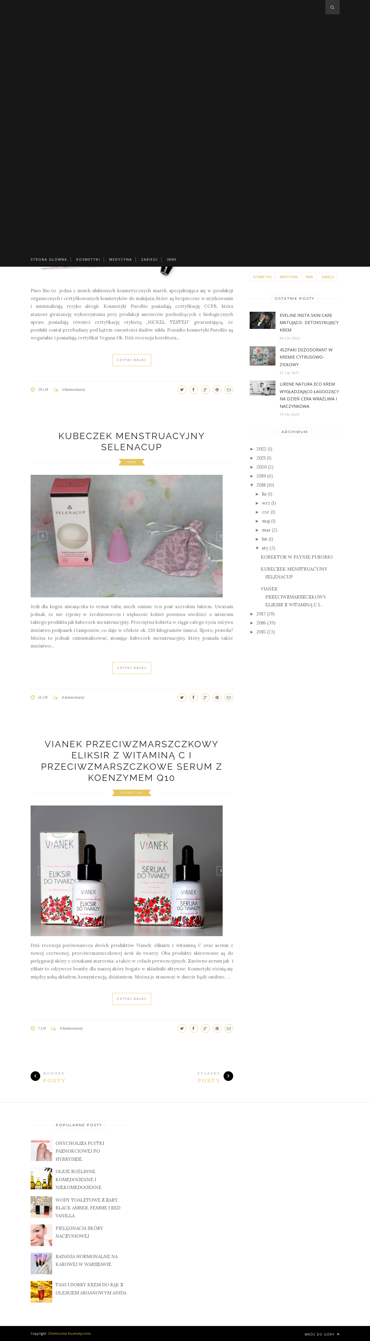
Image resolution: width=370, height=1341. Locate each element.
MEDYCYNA (120, 259)
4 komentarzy (73, 697)
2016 (261, 623)
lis (264, 494)
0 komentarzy (73, 389)
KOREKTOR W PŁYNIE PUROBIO (296, 557)
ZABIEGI (149, 259)
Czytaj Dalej (131, 360)
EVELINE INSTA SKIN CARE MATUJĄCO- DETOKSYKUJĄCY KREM (309, 322)
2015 (261, 632)
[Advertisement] (185, 42)
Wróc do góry (322, 1334)
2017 (261, 614)
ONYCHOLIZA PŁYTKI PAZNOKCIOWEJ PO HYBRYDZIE (80, 1151)
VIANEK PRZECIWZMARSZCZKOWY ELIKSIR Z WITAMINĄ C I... (293, 597)
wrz (266, 503)
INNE (172, 259)
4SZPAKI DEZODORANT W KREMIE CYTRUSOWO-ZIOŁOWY (306, 357)
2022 (261, 449)
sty (265, 548)
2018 (261, 485)
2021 (261, 458)
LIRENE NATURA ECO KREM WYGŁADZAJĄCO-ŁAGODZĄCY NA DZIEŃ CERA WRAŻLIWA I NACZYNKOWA (309, 395)
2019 (261, 476)
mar (266, 530)
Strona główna (49, 259)
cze (265, 512)
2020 (262, 467)
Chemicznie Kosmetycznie (69, 1333)
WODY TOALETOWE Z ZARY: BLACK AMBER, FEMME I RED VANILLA (88, 1208)
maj (266, 521)
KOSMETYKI (88, 259)
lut (264, 539)
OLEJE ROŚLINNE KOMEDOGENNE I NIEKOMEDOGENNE (78, 1179)
